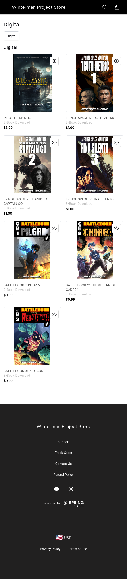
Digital (12, 24)
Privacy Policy (50, 549)
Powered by (63, 504)
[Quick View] (54, 61)
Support (63, 442)
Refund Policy (63, 474)
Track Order (63, 453)
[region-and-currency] (64, 537)
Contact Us (63, 464)
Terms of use (77, 549)
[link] (32, 83)
